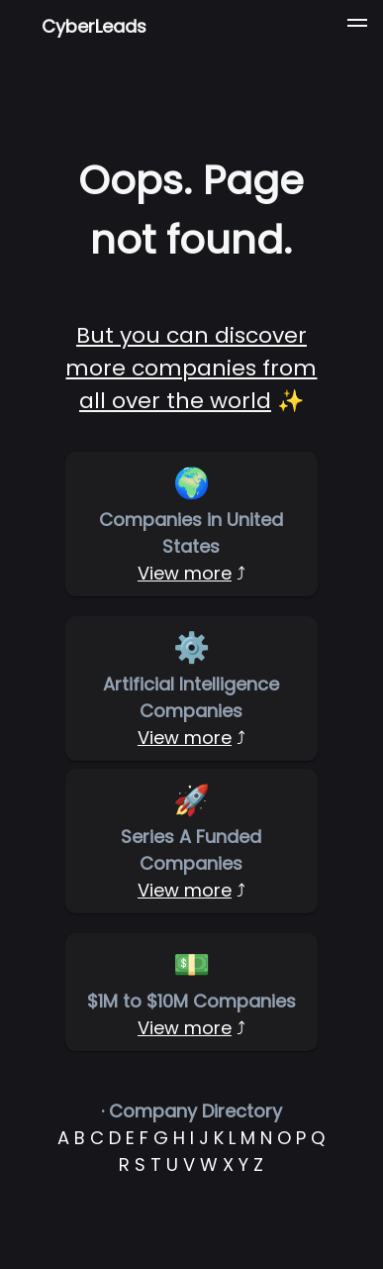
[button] (357, 26)
